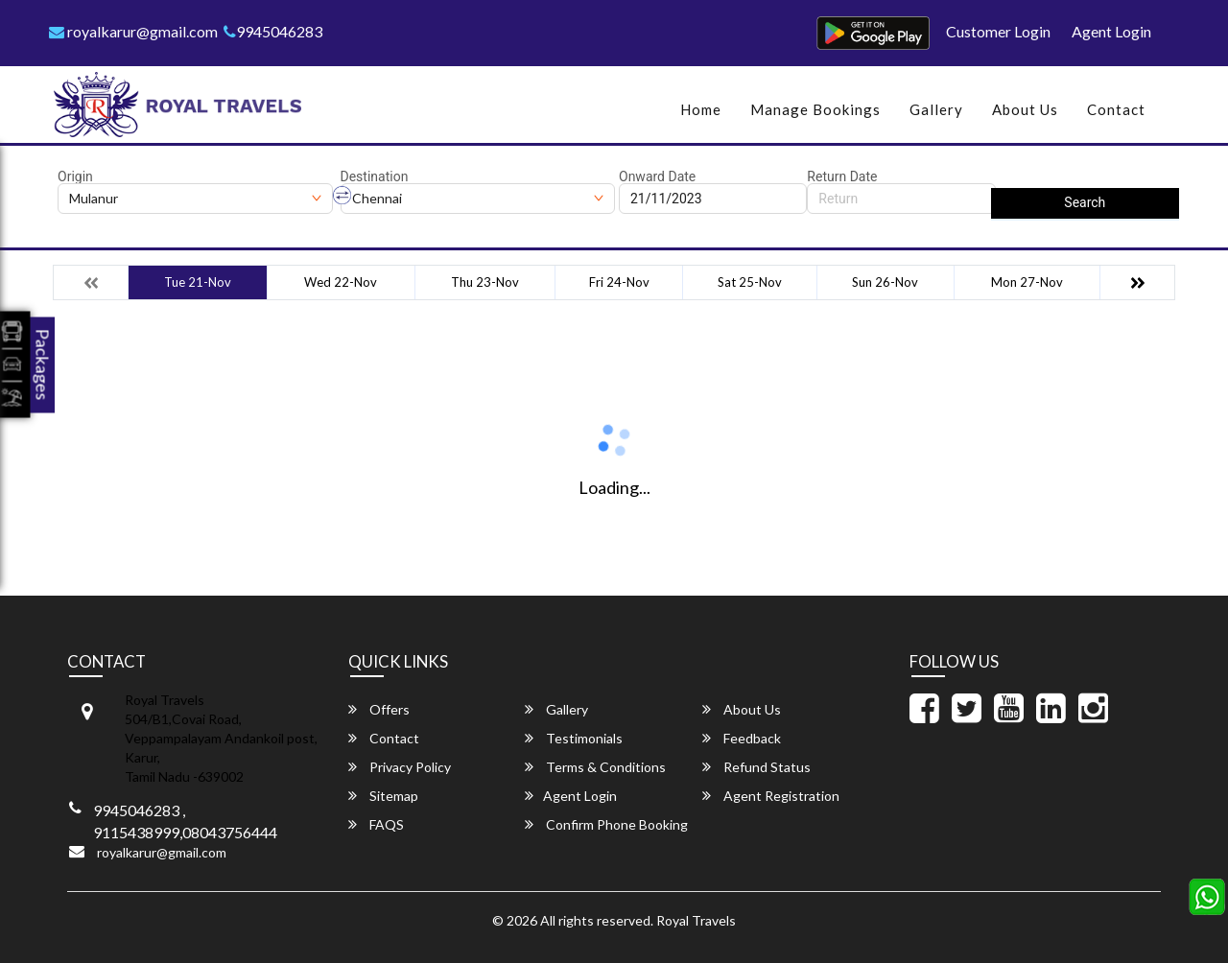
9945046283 (273, 31)
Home (700, 109)
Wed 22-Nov (340, 282)
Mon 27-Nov (1027, 282)
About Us (1025, 109)
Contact (1116, 109)
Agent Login (1111, 31)
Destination (375, 176)
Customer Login (998, 31)
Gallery (936, 109)
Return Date (842, 176)
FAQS (376, 824)
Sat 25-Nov (750, 282)
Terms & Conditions (595, 767)
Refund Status (756, 767)
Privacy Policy (399, 767)
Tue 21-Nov (197, 282)
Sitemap (383, 795)
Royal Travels (696, 920)
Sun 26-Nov (885, 282)
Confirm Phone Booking (606, 824)
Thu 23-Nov (485, 282)
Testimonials (574, 738)
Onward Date (657, 176)
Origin (75, 176)
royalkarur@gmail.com (133, 31)
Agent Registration (770, 795)
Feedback (741, 738)
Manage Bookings (815, 109)
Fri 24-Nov (619, 282)
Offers (379, 709)
